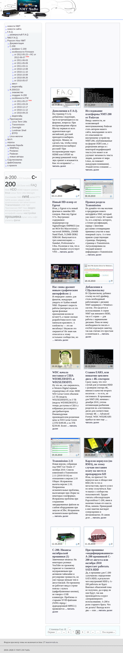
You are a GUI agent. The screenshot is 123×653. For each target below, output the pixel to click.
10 (78, 281)
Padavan (14, 154)
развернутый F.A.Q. (19, 34)
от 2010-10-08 (21, 75)
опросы (11, 142)
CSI (18, 185)
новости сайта (14, 29)
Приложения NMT (14, 208)
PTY (38, 197)
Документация (17, 43)
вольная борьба (15, 145)
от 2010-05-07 (21, 80)
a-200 (10, 177)
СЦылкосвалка (14, 160)
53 (111, 366)
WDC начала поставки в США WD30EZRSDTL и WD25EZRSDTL (63, 377)
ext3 (28, 185)
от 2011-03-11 (21, 66)
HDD (13, 189)
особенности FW (20, 98)
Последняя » (108, 632)
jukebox (34, 190)
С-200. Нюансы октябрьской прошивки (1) (61, 553)
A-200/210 (15, 89)
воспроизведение (13, 210)
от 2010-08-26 (21, 77)
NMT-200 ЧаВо (23, 650)
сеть (30, 217)
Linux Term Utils (19, 121)
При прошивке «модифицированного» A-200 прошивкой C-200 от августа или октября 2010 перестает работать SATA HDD (99, 559)
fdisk (7, 190)
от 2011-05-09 (21, 63)
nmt (25, 196)
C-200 (12, 46)
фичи (17, 220)
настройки (30, 213)
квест (14, 83)
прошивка (13, 217)
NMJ (19, 197)
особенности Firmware (23, 52)
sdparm (21, 200)
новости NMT (13, 26)
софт (35, 217)
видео (31, 207)
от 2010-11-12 (21, 110)
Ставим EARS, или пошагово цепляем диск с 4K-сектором (97, 375)
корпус (19, 213)
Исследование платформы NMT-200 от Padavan (99, 114)
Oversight (16, 127)
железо (26, 210)
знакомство (17, 92)
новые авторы (17, 156)
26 (111, 455)
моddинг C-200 (19, 49)
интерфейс (10, 213)
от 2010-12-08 (21, 69)
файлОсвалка (14, 162)
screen (14, 200)
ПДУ (28, 205)
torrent (32, 202)
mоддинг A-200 (19, 95)
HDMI (20, 190)
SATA (7, 200)
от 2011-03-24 (21, 104)
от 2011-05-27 (23, 101)
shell (27, 200)
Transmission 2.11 (62, 460)
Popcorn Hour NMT (16, 40)
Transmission (18, 124)
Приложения (16, 119)
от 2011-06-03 (21, 60)
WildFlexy (14, 148)
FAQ (34, 185)
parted (33, 197)
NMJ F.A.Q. (12, 37)
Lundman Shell (19, 130)
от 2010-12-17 (21, 107)
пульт (24, 217)
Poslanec (14, 151)
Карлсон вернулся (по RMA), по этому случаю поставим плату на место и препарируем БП (99, 467)
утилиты (9, 220)
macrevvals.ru (52, 642)
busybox (27, 178)
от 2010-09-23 (21, 113)
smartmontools (12, 202)
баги (25, 208)
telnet (26, 202)
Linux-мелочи (16, 136)
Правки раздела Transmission (95, 203)
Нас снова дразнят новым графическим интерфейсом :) (65, 290)
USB (23, 205)
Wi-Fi (9, 139)
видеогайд (17, 86)
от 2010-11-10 (21, 72)
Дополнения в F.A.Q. (65, 110)
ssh (21, 202)
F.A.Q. (10, 32)
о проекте (12, 165)
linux (7, 192)
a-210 (19, 178)
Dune (22, 185)
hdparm (26, 190)
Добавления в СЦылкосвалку (95, 288)
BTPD (15, 133)
